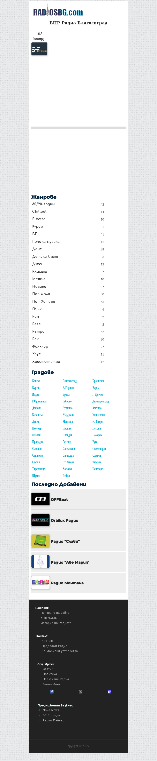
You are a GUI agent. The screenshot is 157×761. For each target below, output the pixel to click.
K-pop (37, 226)
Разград (67, 442)
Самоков (37, 449)
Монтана (68, 421)
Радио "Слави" (65, 541)
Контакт (47, 640)
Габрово (67, 401)
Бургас (36, 388)
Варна (95, 388)
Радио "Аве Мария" (70, 562)
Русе (94, 442)
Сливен (96, 455)
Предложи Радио (54, 646)
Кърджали (68, 415)
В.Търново (69, 388)
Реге (36, 324)
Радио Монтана (67, 583)
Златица (97, 408)
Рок (35, 339)
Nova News (51, 710)
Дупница (68, 408)
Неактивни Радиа (56, 679)
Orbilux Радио (64, 520)
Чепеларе (97, 469)
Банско (36, 381)
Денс (37, 249)
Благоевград (70, 381)
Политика (50, 674)
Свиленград (99, 449)
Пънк (37, 309)
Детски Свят (45, 256)
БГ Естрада (51, 715)
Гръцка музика (46, 241)
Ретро (38, 331)
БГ (34, 234)
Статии (48, 669)
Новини (39, 286)
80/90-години (44, 204)
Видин (35, 394)
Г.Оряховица (39, 401)
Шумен (36, 476)
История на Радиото (56, 623)
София (36, 462)
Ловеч (35, 421)
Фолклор (40, 346)
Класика (39, 271)
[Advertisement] (78, 89)
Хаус (36, 354)
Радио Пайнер (53, 720)
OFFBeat (59, 499)
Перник (67, 428)
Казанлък (37, 415)
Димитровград (100, 401)
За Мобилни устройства (60, 651)
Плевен (36, 435)
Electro (39, 219)
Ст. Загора (68, 462)
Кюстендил (98, 415)
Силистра (68, 455)
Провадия (37, 442)
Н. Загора (97, 421)
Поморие (97, 435)
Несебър (37, 428)
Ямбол (66, 476)
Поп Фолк (41, 294)
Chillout (39, 211)
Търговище (38, 469)
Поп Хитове (43, 301)
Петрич (96, 428)
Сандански (69, 449)
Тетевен (96, 462)
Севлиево (37, 455)
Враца (66, 394)
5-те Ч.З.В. (49, 617)
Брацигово (98, 381)
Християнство (46, 361)
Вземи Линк (51, 684)
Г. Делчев (97, 394)
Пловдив (67, 435)
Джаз (37, 264)
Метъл (38, 279)
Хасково (67, 469)
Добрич (36, 408)
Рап (35, 316)
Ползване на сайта (55, 612)
